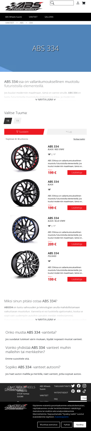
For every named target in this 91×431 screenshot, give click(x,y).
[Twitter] (73, 386)
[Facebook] (79, 386)
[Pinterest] (73, 391)
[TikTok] (84, 391)
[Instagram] (84, 386)
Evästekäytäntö (62, 417)
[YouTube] (79, 391)
